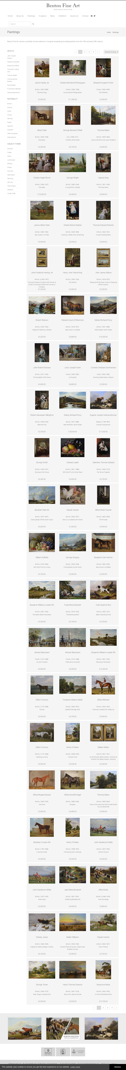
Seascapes (11, 175)
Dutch (9, 111)
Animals (10, 149)
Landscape (11, 160)
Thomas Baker (12, 75)
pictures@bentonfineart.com (88, 1064)
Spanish (10, 126)
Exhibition (62, 16)
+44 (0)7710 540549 (67, 1064)
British (9, 104)
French (9, 115)
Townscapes (11, 186)
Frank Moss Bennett (14, 89)
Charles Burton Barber (12, 80)
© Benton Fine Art (15, 1064)
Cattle (9, 152)
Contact (85, 16)
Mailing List (105, 1064)
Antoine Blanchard (13, 92)
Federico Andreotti (13, 62)
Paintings (31, 16)
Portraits (10, 171)
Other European (12, 133)
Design (113, 1064)
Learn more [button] (75, 1067)
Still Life (10, 182)
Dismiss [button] (117, 1067)
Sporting (10, 178)
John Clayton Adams (11, 57)
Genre (9, 156)
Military (9, 163)
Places (9, 167)
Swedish (10, 130)
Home (10, 16)
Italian (9, 122)
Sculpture (43, 16)
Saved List (74, 16)
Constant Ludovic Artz (13, 70)
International (11, 137)
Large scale (11, 193)
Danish (9, 107)
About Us (20, 16)
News (52, 16)
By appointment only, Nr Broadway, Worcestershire (40, 1064)
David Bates (11, 85)
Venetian (10, 190)
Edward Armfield (13, 66)
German (10, 118)
